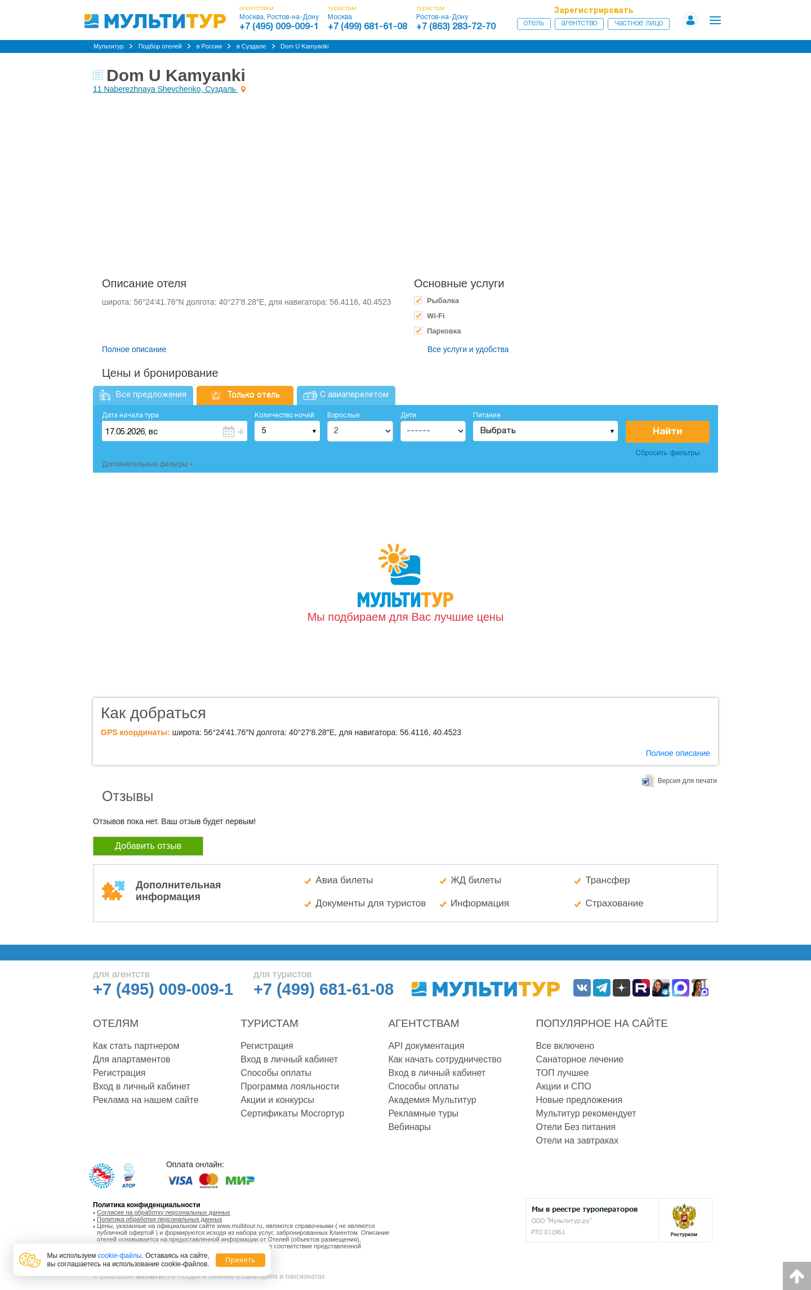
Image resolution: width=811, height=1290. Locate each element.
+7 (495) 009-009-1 (279, 27)
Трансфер (607, 880)
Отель (534, 23)
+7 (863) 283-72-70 (456, 27)
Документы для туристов (370, 903)
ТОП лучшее (562, 1073)
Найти (667, 432)
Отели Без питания (576, 1127)
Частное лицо (638, 23)
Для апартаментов (132, 1059)
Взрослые (343, 415)
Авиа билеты (344, 880)
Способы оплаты (275, 1073)
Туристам (269, 1023)
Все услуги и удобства (468, 349)
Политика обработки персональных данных (159, 1219)
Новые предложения (579, 1100)
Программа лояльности (289, 1086)
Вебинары (409, 1127)
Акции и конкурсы (277, 1100)
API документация (426, 1046)
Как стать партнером (136, 1046)
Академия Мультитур (432, 1100)
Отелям (116, 1023)
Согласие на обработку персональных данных (163, 1212)
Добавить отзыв (148, 846)
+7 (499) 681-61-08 (367, 27)
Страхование (614, 903)
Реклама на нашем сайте (146, 1100)
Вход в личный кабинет (141, 1086)
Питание (487, 415)
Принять (240, 1260)
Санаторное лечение (580, 1059)
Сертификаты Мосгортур (292, 1113)
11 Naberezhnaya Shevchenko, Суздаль (165, 89)
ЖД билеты (476, 880)
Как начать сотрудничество (444, 1059)
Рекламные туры (423, 1113)
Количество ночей (284, 415)
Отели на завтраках (577, 1140)
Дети (408, 415)
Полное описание (134, 349)
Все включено (565, 1046)
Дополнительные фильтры (145, 464)
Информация (480, 903)
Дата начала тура (130, 415)
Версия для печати (687, 781)
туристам (342, 8)
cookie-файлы (120, 1256)
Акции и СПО (563, 1086)
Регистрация (119, 1073)
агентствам (256, 8)
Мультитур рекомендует (586, 1113)
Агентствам (423, 1023)
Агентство (579, 23)
